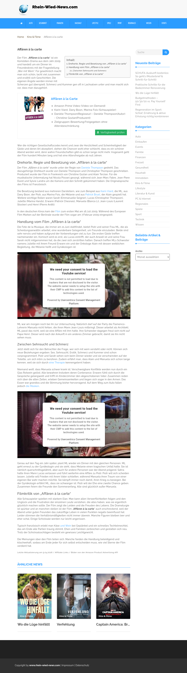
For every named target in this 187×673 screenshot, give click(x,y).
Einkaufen (141, 141)
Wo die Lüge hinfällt (34, 624)
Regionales (132, 23)
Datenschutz (82, 665)
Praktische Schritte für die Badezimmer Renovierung (150, 86)
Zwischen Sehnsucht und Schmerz (89, 70)
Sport (120, 23)
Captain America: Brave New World (113, 624)
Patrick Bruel (92, 194)
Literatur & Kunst (145, 193)
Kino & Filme (34, 37)
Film (57, 211)
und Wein (65, 525)
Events (164, 23)
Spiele (109, 23)
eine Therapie (57, 362)
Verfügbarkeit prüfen (113, 132)
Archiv (138, 251)
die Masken (32, 386)
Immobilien (141, 178)
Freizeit (139, 162)
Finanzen (60, 23)
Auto (30, 23)
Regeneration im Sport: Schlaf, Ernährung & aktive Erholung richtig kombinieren (152, 113)
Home (20, 37)
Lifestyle (95, 23)
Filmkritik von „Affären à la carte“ (86, 74)
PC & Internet (143, 198)
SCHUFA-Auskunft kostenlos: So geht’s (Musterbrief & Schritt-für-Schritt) (152, 76)
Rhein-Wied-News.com (55, 7)
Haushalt (78, 23)
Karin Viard (107, 191)
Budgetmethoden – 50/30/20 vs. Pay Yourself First (150, 101)
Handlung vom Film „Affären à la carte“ (89, 67)
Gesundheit (43, 23)
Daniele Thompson (92, 167)
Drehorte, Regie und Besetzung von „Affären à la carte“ (97, 63)
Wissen (148, 23)
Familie (139, 152)
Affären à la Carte (64, 99)
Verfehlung (66, 624)
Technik (139, 219)
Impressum (68, 665)
